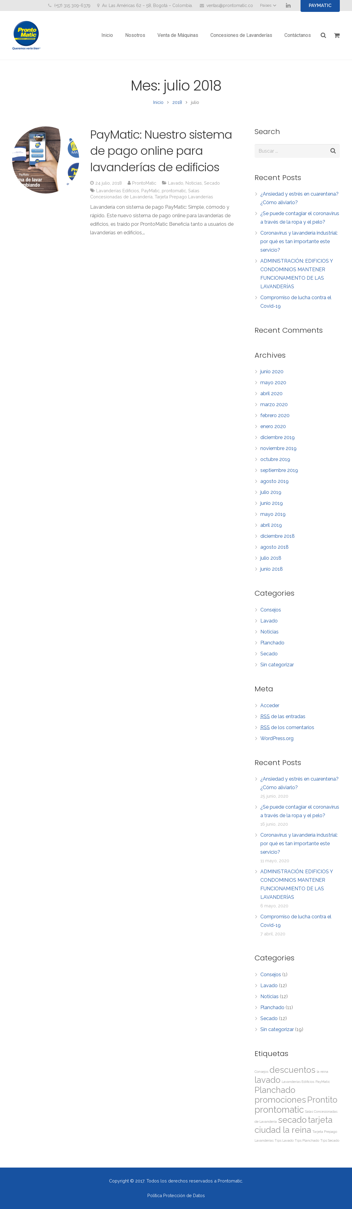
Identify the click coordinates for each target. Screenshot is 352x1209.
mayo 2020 (273, 386)
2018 (177, 105)
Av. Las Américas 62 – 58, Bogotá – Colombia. (147, 5)
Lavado (175, 186)
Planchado (272, 646)
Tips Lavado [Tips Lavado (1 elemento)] (284, 1144)
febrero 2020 (275, 419)
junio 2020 (271, 375)
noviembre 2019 (278, 452)
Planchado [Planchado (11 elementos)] (275, 1093)
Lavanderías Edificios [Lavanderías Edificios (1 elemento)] (298, 1085)
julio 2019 (270, 495)
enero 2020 (273, 430)
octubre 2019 (275, 463)
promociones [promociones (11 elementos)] (280, 1103)
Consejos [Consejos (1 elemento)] (261, 1075)
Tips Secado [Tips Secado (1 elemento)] (329, 1144)
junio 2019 (271, 506)
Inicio (158, 105)
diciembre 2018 (277, 539)
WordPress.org (277, 742)
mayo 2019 (273, 517)
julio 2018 (270, 561)
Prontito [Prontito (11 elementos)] (322, 1103)
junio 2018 (271, 572)
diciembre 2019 (277, 441)
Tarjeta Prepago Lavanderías (184, 199)
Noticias (193, 186)
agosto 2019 (274, 485)
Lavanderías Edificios (117, 194)
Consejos (270, 613)
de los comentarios (287, 731)
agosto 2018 (274, 550)
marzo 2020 (274, 408)
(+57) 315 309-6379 (72, 5)
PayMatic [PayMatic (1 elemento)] (322, 1085)
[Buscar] (323, 35)
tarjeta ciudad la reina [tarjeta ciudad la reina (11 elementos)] (294, 1128)
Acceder (269, 709)
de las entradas (282, 720)
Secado (212, 186)
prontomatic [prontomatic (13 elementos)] (279, 1113)
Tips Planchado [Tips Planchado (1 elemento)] (307, 1144)
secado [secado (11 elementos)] (292, 1123)
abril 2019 (271, 528)
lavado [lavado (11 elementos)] (267, 1083)
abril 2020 (271, 397)
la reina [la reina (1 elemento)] (322, 1075)
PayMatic (150, 194)
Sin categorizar (277, 668)
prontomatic (174, 194)
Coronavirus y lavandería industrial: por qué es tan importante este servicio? (299, 244)
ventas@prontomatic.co (229, 5)
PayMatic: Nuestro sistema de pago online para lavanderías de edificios (161, 154)
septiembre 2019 (279, 474)
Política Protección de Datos (176, 1195)
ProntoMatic (144, 186)
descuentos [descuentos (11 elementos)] (292, 1073)
